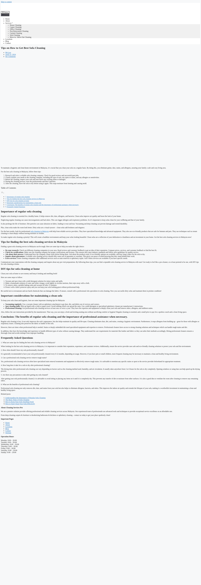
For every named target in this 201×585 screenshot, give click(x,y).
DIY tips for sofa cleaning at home (18, 201)
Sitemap (8, 433)
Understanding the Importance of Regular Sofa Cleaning (25, 398)
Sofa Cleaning (15, 35)
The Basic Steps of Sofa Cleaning (17, 400)
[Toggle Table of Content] (2, 193)
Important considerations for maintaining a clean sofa (24, 203)
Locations (8, 39)
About (7, 21)
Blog (7, 41)
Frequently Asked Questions (16, 207)
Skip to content (6, 2)
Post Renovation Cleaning (19, 31)
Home (7, 19)
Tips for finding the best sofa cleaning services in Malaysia (26, 199)
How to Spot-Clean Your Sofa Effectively (20, 404)
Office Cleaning (15, 29)
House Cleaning (15, 25)
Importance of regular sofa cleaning (18, 197)
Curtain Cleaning (16, 33)
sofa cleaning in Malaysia (40, 231)
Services (9, 23)
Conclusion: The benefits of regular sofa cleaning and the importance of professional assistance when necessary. (43, 205)
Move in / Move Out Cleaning (20, 37)
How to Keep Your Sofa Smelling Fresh (19, 402)
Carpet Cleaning (15, 27)
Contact (8, 43)
